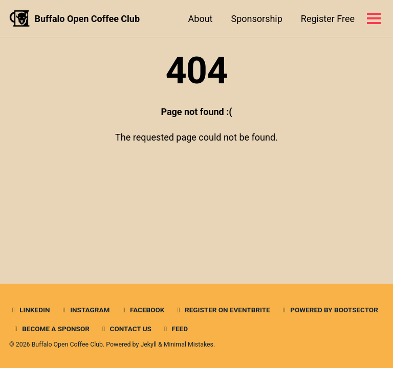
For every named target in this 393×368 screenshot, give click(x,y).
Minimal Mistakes (188, 344)
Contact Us (125, 329)
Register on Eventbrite (222, 310)
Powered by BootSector (329, 310)
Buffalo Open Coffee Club (87, 18)
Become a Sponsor (51, 329)
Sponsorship (256, 18)
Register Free (328, 18)
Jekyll (148, 344)
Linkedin (29, 310)
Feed (174, 329)
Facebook (142, 310)
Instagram (85, 310)
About (200, 18)
